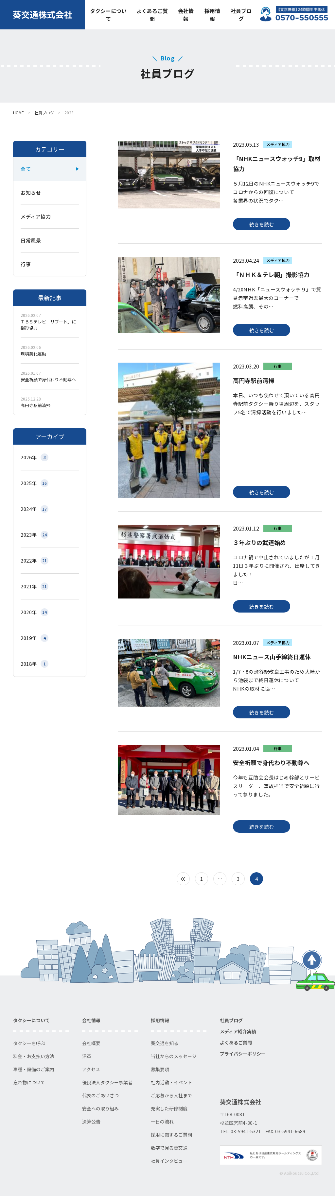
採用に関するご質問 (171, 1134)
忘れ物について (29, 1082)
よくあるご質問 (152, 15)
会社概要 (91, 1043)
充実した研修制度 (169, 1108)
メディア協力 (36, 216)
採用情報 (212, 15)
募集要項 (160, 1069)
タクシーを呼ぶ (29, 1043)
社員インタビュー (169, 1160)
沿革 (86, 1056)
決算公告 (91, 1121)
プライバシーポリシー (243, 1053)
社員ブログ (241, 15)
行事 (26, 264)
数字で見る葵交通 (169, 1147)
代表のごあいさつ (100, 1095)
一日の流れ (162, 1121)
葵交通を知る (164, 1043)
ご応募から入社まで (171, 1095)
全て (26, 168)
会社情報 (186, 15)
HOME (18, 112)
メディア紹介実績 (238, 1031)
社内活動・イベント (171, 1082)
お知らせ (31, 192)
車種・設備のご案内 (33, 1069)
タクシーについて (108, 15)
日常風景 (31, 240)
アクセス (91, 1069)
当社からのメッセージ (174, 1056)
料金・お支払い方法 (33, 1056)
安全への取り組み (100, 1108)
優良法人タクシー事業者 (107, 1082)
